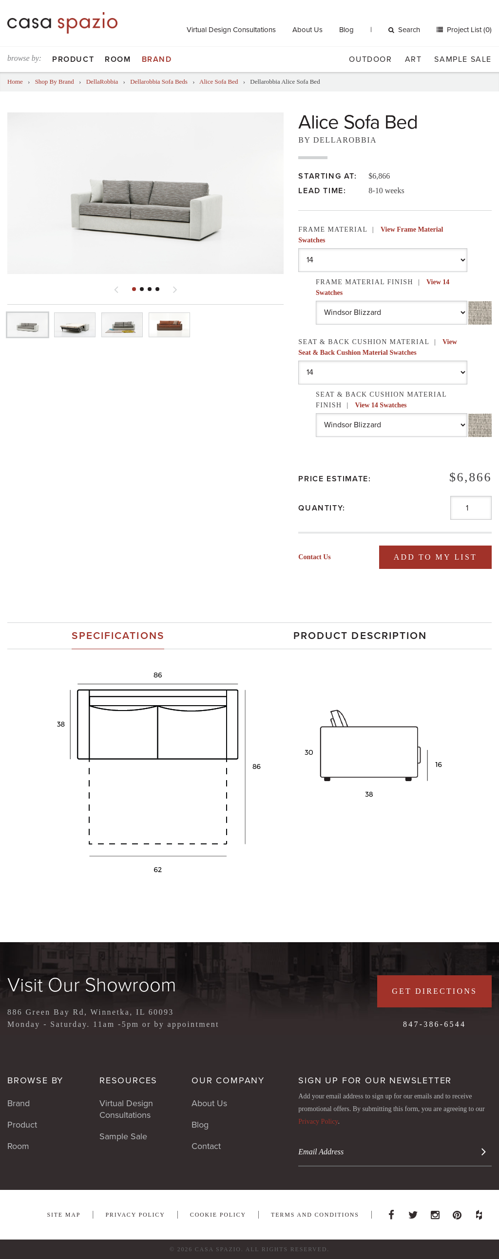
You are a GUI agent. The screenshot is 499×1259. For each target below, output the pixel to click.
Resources (128, 1080)
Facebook (391, 1212)
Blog (346, 29)
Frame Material (370, 235)
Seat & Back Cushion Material (377, 347)
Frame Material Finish (382, 287)
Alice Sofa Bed (218, 81)
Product (73, 59)
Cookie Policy (218, 1214)
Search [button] (404, 29)
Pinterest (457, 1212)
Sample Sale (463, 59)
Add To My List (435, 557)
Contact (206, 1146)
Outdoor (370, 59)
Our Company (228, 1080)
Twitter (413, 1212)
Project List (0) (468, 29)
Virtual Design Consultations (231, 29)
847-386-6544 (434, 1024)
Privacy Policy (318, 1121)
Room (118, 59)
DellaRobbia (102, 81)
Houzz (479, 1212)
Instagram (435, 1212)
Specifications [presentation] (118, 636)
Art (413, 59)
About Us (307, 29)
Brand (157, 59)
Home (15, 81)
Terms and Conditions (315, 1214)
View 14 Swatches (381, 405)
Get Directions (434, 991)
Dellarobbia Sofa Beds (159, 81)
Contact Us (314, 557)
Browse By (35, 1080)
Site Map (63, 1214)
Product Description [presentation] (360, 636)
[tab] (118, 636)
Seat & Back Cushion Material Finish (381, 400)
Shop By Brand (54, 81)
